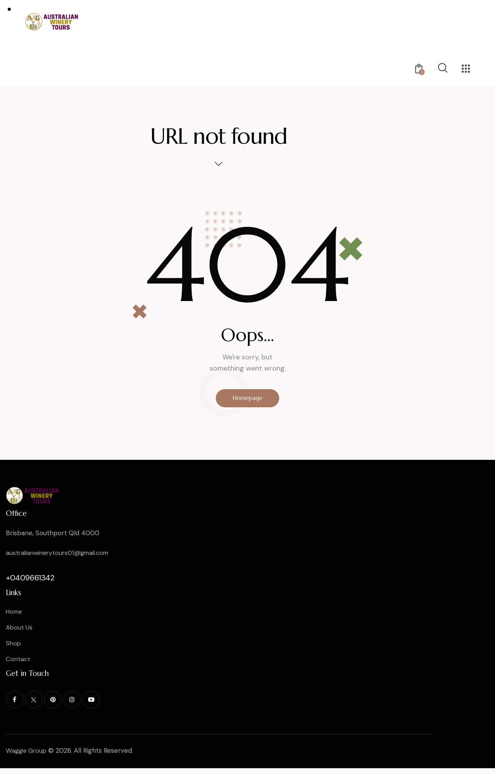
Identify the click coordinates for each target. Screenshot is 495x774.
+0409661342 (30, 581)
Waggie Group (27, 756)
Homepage (247, 399)
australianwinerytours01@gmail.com (60, 555)
